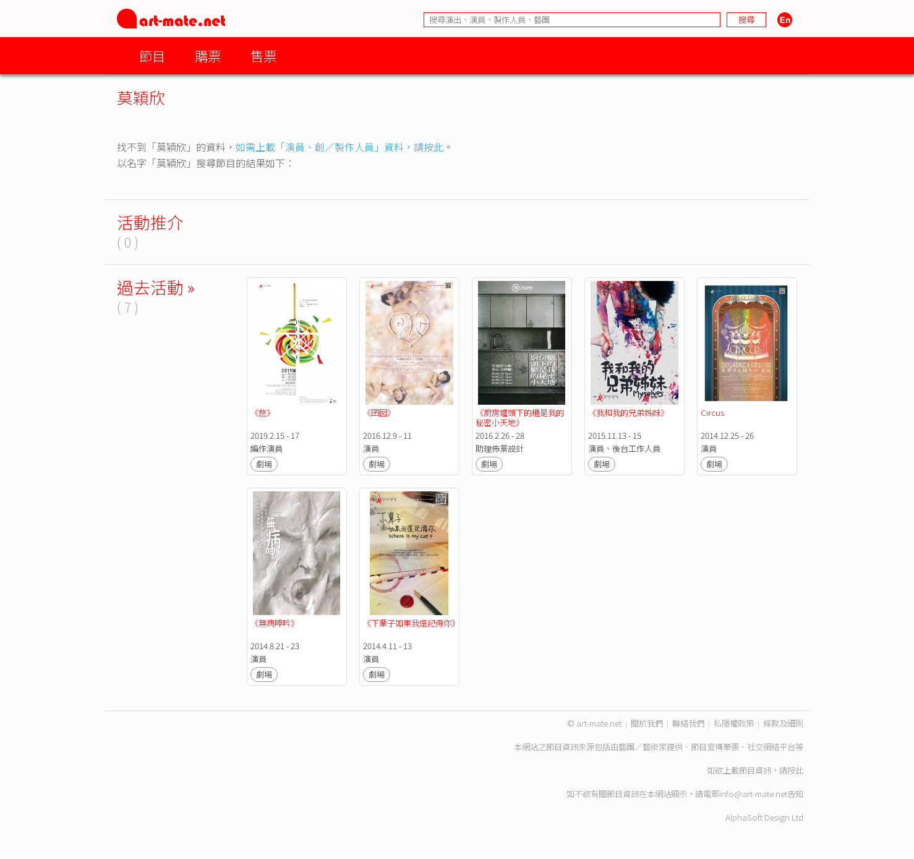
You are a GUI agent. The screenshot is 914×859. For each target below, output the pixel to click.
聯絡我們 (688, 723)
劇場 (264, 464)
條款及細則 (783, 723)
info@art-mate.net (753, 794)
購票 (208, 55)
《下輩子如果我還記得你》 (411, 623)
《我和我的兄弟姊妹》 (628, 412)
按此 (795, 770)
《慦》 (262, 412)
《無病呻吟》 (274, 623)
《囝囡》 (379, 412)
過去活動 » (156, 287)
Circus (712, 412)
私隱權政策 (734, 723)
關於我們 (647, 723)
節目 (152, 55)
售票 (263, 55)
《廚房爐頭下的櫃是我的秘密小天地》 (520, 417)
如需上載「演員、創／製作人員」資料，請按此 (339, 146)
